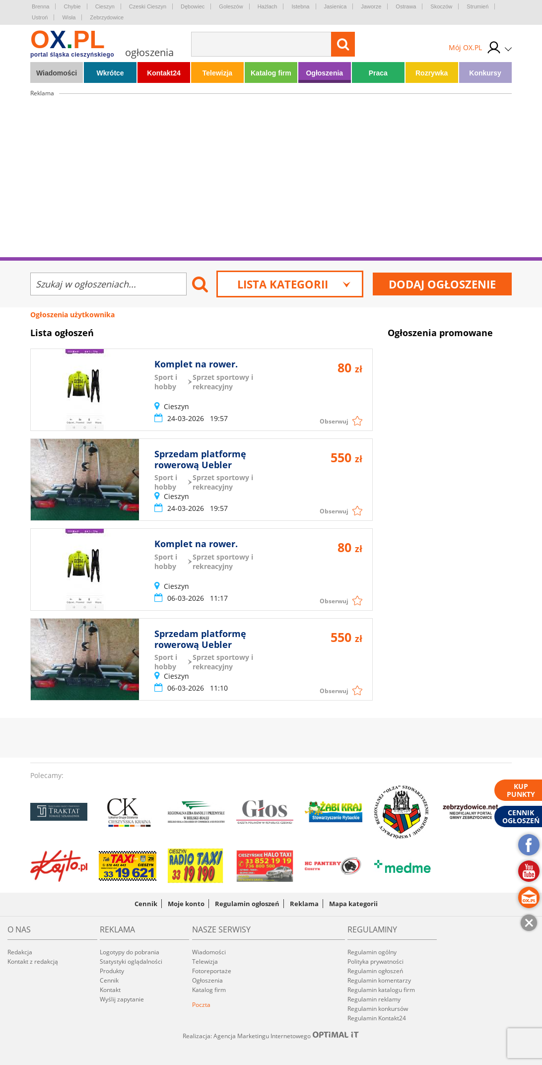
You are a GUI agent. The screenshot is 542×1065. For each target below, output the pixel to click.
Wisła (68, 17)
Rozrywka (431, 73)
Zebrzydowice (107, 17)
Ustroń (40, 17)
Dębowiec (192, 6)
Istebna (300, 6)
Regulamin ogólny (372, 952)
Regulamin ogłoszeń (247, 903)
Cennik (146, 903)
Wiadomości (56, 73)
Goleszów (231, 6)
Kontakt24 (164, 73)
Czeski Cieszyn (147, 6)
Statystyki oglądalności (131, 961)
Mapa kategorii (353, 903)
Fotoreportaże (211, 971)
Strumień (477, 6)
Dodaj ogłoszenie (442, 284)
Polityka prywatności (375, 961)
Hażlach (267, 6)
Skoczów (441, 6)
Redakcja (19, 952)
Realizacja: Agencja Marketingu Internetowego (271, 1035)
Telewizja (217, 73)
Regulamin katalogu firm (381, 990)
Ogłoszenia (324, 73)
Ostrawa (406, 6)
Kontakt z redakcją (32, 961)
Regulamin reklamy (374, 999)
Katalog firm (271, 73)
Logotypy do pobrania (129, 952)
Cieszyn (105, 6)
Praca (378, 73)
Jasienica (335, 6)
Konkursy (485, 73)
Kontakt (110, 990)
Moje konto (186, 903)
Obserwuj (334, 421)
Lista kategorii (294, 284)
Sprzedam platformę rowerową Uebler (200, 459)
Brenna (40, 6)
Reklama (304, 903)
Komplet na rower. (196, 364)
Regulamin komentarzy (379, 980)
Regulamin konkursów (377, 1008)
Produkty (112, 971)
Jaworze (371, 6)
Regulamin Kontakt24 (376, 1018)
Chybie (72, 6)
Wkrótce (110, 73)
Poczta (201, 1004)
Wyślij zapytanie (122, 999)
